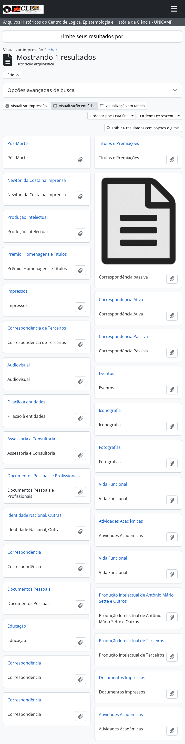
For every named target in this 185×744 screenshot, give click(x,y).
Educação (16, 626)
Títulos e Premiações (119, 143)
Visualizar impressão (26, 105)
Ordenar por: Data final (110, 115)
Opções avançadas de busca (41, 90)
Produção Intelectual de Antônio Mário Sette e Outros (136, 598)
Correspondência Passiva (123, 336)
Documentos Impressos (122, 677)
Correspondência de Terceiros (36, 328)
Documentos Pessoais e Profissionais (43, 476)
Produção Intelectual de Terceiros (131, 640)
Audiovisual (18, 365)
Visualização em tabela (122, 105)
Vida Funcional (113, 484)
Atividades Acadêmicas (121, 521)
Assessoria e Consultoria (31, 439)
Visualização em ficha (74, 105)
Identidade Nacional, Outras (34, 515)
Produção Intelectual (27, 217)
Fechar (50, 50)
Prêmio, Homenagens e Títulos (37, 254)
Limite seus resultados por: (92, 36)
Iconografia (110, 410)
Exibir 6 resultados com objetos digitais (143, 127)
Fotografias (110, 447)
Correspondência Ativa (121, 299)
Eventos (106, 373)
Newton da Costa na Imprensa (36, 180)
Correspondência (24, 552)
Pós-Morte (17, 143)
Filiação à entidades (26, 402)
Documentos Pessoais (28, 589)
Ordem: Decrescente (158, 115)
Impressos (17, 291)
